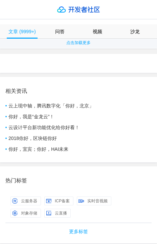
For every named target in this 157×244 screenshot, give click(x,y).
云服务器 (24, 201)
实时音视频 (93, 201)
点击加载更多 (78, 42)
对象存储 (24, 213)
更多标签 (78, 231)
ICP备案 (58, 201)
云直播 (56, 213)
